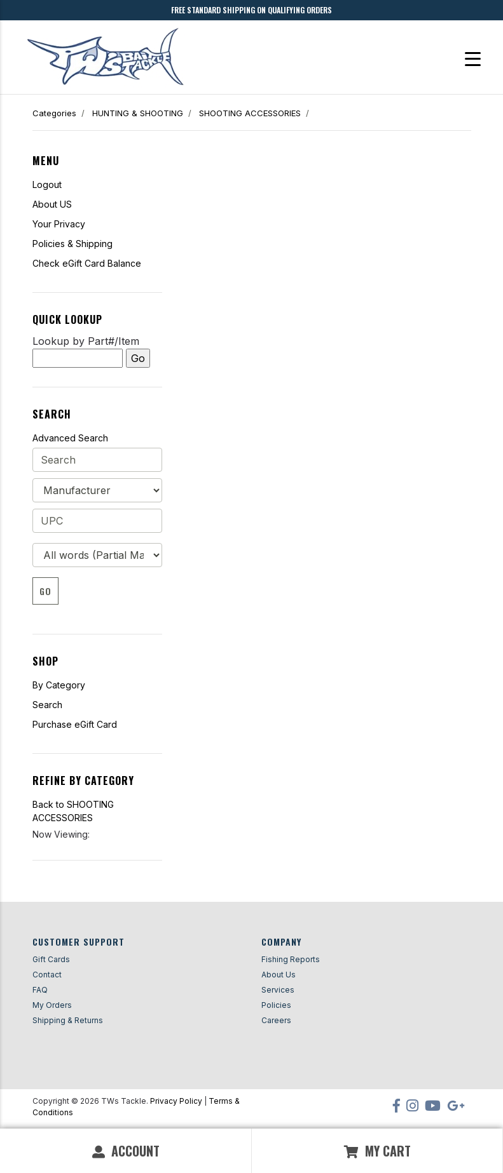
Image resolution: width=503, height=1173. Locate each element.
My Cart (377, 1150)
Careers (276, 1020)
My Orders (52, 1005)
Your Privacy (58, 223)
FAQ (40, 990)
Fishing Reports (290, 959)
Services (277, 990)
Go (45, 591)
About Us (278, 974)
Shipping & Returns (67, 1020)
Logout (47, 184)
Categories (54, 113)
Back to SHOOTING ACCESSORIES (73, 811)
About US (52, 204)
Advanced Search (70, 437)
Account (126, 1150)
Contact (47, 974)
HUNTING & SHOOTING (137, 113)
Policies (276, 1005)
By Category (58, 685)
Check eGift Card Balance (86, 263)
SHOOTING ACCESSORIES (250, 113)
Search (47, 704)
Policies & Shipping (72, 243)
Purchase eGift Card (74, 724)
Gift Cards (51, 959)
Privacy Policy (176, 1101)
